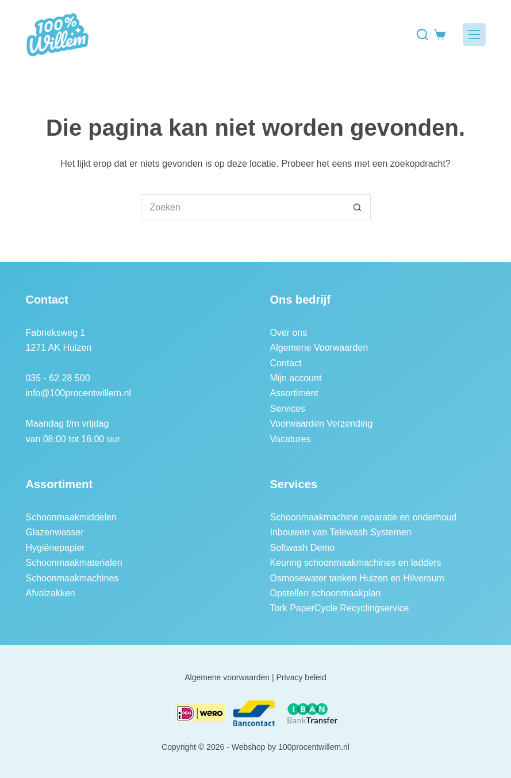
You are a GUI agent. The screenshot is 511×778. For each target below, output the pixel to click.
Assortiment (294, 393)
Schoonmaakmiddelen (70, 517)
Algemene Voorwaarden (319, 347)
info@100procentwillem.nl (77, 393)
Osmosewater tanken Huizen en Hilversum (357, 578)
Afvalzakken (50, 593)
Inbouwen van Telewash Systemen (341, 532)
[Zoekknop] (358, 207)
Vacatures (290, 439)
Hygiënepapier (54, 548)
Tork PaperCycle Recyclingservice (339, 608)
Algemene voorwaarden (227, 677)
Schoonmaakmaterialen (73, 563)
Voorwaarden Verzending (321, 423)
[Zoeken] (422, 34)
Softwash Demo (302, 548)
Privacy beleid (301, 677)
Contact (286, 363)
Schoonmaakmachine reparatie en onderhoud (363, 517)
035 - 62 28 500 (57, 378)
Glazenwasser (54, 532)
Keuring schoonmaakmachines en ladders (355, 563)
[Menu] (474, 34)
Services (287, 408)
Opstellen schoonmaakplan (325, 593)
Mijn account (296, 378)
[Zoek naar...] (243, 207)
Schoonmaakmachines (71, 578)
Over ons (289, 333)
